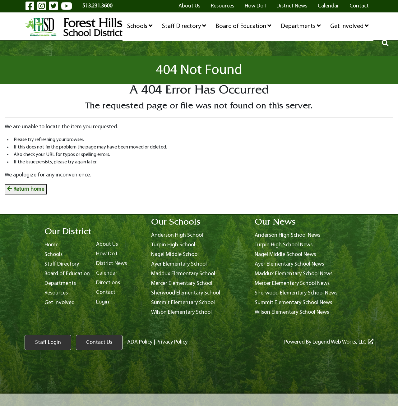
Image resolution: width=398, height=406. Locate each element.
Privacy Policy (171, 342)
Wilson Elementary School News (292, 312)
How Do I (255, 6)
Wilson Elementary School (181, 312)
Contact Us (99, 342)
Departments (301, 26)
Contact (359, 6)
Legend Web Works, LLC (342, 342)
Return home (25, 189)
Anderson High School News (287, 235)
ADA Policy (139, 342)
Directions (108, 283)
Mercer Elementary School (181, 283)
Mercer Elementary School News (292, 283)
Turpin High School (173, 245)
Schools (140, 26)
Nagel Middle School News (285, 255)
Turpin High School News (283, 245)
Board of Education (243, 26)
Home (51, 245)
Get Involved (349, 26)
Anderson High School (177, 235)
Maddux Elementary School (183, 274)
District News (291, 6)
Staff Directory (184, 26)
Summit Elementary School (183, 303)
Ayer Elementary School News (289, 264)
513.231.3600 (97, 6)
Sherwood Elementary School (185, 293)
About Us (189, 6)
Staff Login (48, 342)
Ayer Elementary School (179, 264)
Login (102, 302)
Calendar (328, 6)
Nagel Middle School (175, 255)
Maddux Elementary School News (293, 274)
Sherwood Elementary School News (296, 293)
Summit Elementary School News (293, 303)
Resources (222, 6)
